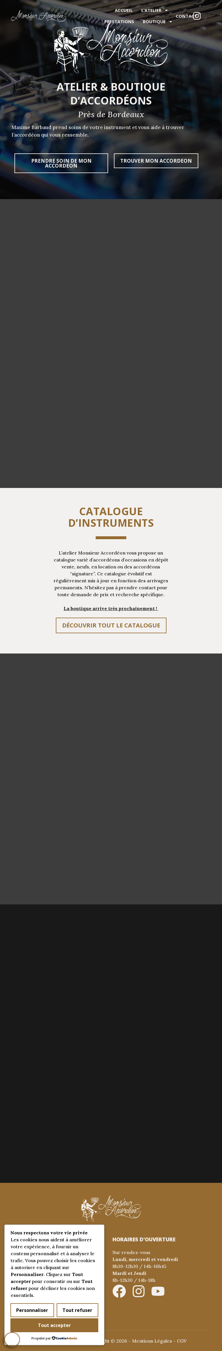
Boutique (158, 21)
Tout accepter (54, 1325)
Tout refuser (77, 1310)
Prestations (119, 21)
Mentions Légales (152, 1341)
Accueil (124, 10)
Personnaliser (32, 1310)
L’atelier (155, 10)
